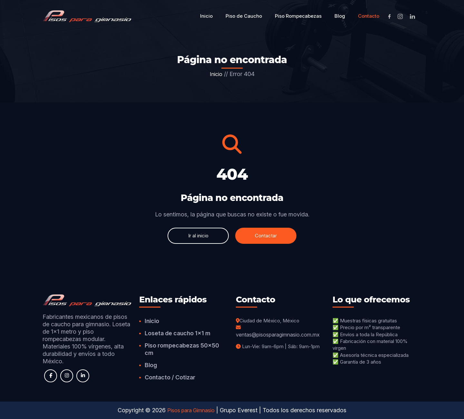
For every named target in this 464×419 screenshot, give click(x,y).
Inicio (216, 74)
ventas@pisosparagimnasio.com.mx (278, 334)
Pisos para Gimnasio (191, 410)
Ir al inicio (198, 236)
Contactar (266, 236)
